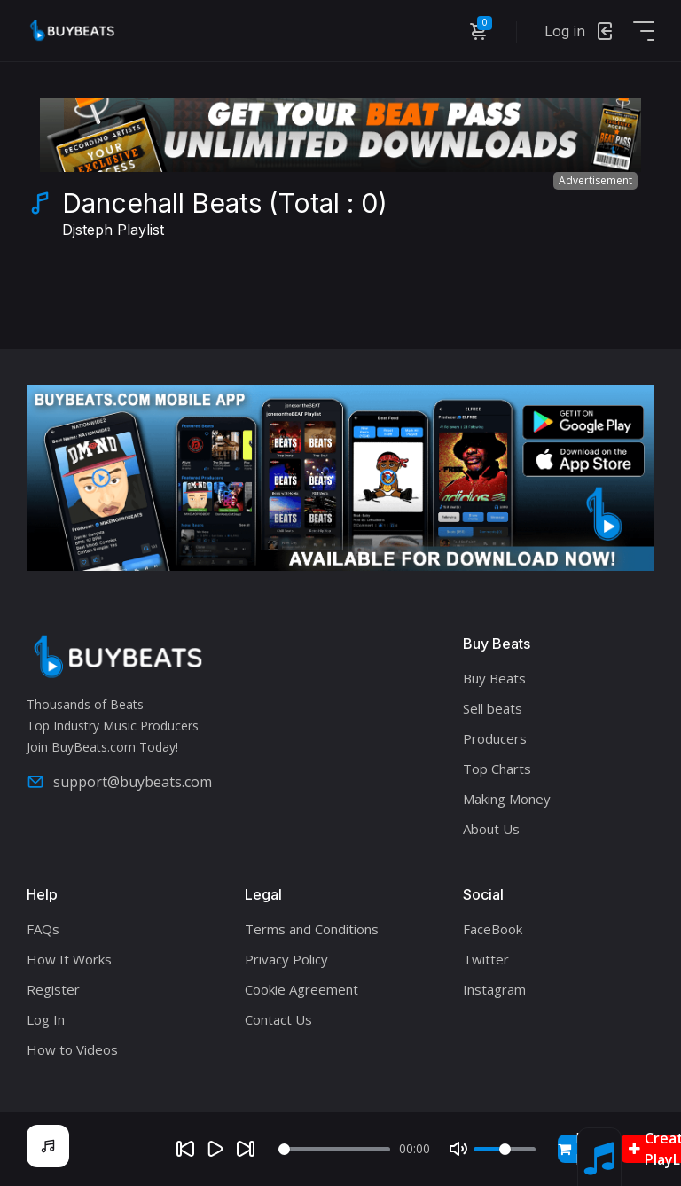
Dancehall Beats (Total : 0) (224, 216)
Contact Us (278, 1019)
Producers (495, 738)
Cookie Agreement (301, 989)
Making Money (507, 799)
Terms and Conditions (312, 929)
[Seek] (334, 1149)
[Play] (215, 1148)
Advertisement (595, 180)
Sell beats (492, 708)
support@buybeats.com (119, 782)
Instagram (494, 989)
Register (53, 989)
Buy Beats (494, 678)
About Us (491, 829)
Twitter (486, 959)
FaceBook (492, 929)
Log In (46, 1019)
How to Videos (72, 1049)
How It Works (69, 959)
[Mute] (458, 1148)
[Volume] (505, 1149)
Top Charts (497, 768)
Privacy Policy (286, 959)
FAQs (43, 929)
